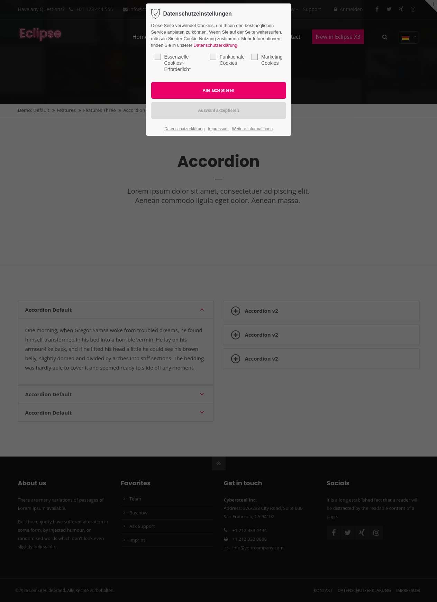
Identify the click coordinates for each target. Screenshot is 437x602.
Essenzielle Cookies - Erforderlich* (173, 63)
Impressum (218, 128)
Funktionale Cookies (227, 60)
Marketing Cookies (267, 60)
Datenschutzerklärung (215, 45)
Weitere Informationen (252, 128)
